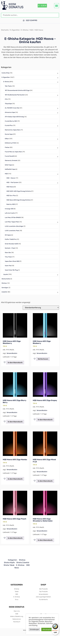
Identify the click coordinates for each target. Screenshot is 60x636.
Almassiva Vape (10, 112)
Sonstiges (5, 287)
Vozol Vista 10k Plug (11, 270)
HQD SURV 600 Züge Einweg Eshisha (18, 191)
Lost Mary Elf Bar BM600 (13, 217)
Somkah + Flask (10, 248)
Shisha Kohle (6, 279)
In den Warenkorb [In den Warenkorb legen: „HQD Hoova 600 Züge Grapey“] (45, 420)
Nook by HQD (10, 204)
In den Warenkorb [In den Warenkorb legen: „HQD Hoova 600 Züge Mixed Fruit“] (45, 481)
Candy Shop (5, 73)
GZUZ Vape (8, 165)
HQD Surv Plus (11, 195)
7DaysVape (8, 103)
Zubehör (4, 292)
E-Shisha (24, 30)
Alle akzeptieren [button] (48, 629)
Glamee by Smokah (11, 160)
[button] (56, 5)
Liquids (5, 274)
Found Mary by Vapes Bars (13, 152)
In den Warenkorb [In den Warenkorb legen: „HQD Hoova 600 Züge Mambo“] (15, 479)
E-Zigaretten (15, 30)
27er (6, 99)
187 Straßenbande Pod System (15, 95)
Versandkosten (12, 353)
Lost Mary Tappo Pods (12, 222)
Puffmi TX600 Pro (10, 239)
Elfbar (7, 138)
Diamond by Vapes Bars (12, 130)
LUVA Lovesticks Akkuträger (14, 226)
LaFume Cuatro (10, 213)
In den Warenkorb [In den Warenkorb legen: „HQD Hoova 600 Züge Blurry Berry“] (15, 422)
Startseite (5, 30)
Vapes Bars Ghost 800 (12, 261)
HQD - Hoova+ (11, 178)
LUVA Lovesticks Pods (12, 230)
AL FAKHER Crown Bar (12, 108)
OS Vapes (8, 235)
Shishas (4, 283)
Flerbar (7, 147)
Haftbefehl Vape (10, 169)
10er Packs (8, 86)
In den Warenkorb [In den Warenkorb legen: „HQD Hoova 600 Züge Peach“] (15, 538)
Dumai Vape (9, 134)
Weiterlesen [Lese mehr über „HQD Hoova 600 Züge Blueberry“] (43, 359)
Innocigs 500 (9, 209)
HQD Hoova (10, 187)
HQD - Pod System (12, 182)
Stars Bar (8, 252)
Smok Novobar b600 (11, 244)
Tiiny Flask (8, 257)
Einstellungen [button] (34, 629)
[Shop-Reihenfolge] (41, 307)
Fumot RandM (9, 156)
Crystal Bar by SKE (11, 121)
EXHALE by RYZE (10, 143)
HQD (31, 30)
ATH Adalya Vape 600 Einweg (14, 116)
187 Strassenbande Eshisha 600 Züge (17, 90)
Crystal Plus (9, 125)
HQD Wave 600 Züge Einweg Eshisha (18, 200)
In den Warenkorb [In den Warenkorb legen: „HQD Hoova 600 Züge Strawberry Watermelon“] (45, 540)
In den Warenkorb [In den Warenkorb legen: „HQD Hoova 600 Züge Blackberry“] (15, 362)
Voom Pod (8, 265)
